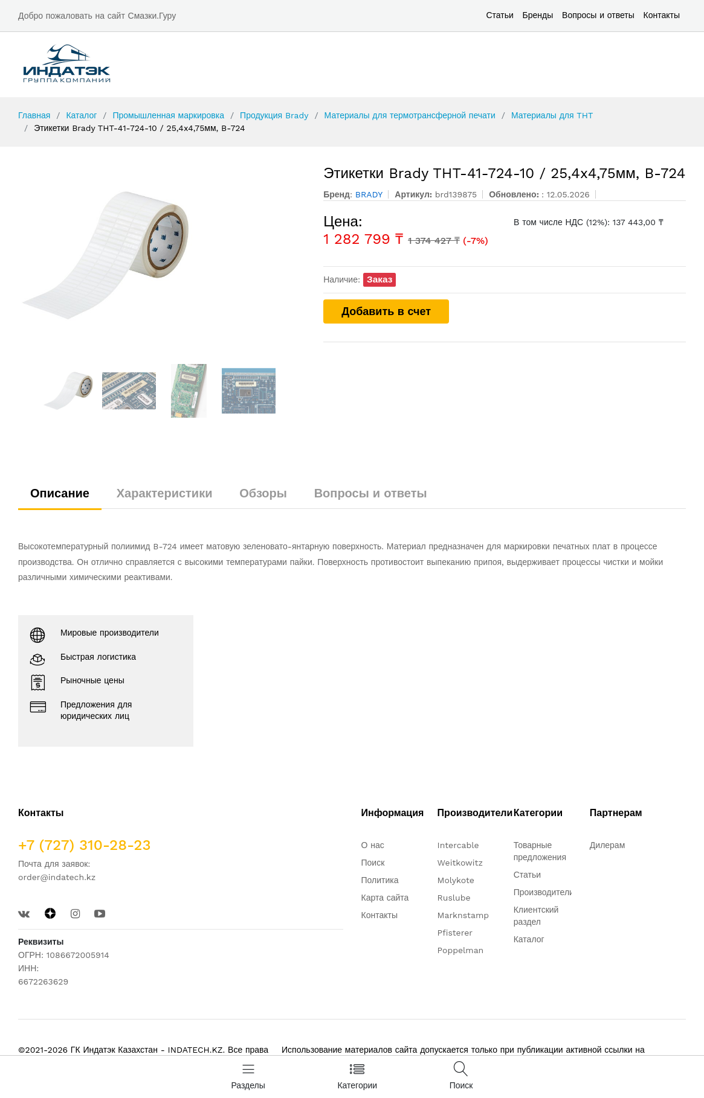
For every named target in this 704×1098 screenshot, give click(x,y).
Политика (380, 880)
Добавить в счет (386, 311)
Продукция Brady (274, 115)
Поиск (373, 862)
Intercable (458, 845)
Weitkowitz (460, 862)
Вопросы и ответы (598, 15)
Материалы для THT (552, 115)
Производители (544, 892)
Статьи (499, 15)
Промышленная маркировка (168, 115)
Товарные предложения (540, 851)
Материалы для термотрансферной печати (410, 115)
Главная (34, 115)
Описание (59, 493)
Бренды (538, 15)
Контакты (662, 15)
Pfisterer (455, 932)
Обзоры (263, 493)
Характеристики (165, 493)
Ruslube (454, 897)
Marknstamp (463, 915)
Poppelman (461, 950)
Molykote (456, 880)
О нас (372, 845)
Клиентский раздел (536, 916)
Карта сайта (385, 897)
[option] (162, 255)
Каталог (81, 115)
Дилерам (607, 845)
